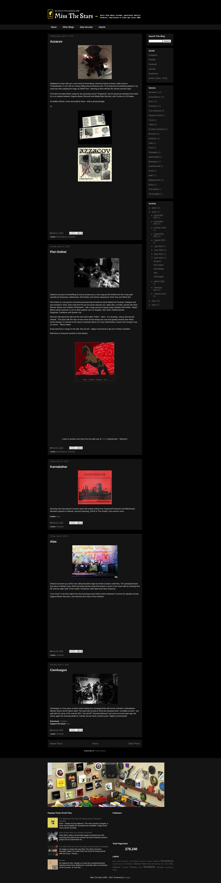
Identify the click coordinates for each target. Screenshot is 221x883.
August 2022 (159, 240)
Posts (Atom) (100, 751)
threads (152, 59)
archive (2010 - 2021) (158, 78)
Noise (151, 185)
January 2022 (160, 294)
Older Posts (134, 743)
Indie (151, 143)
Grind (151, 171)
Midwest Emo (155, 180)
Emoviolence (62, 237)
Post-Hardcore (155, 111)
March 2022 (159, 281)
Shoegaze (153, 152)
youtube (152, 69)
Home (95, 743)
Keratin (62, 860)
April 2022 (158, 258)
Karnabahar (58, 466)
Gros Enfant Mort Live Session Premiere (75, 833)
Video (151, 124)
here (58, 516)
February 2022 (157, 288)
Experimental (154, 166)
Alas (53, 541)
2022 (154, 212)
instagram (153, 55)
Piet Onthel (58, 252)
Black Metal (154, 157)
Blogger (127, 877)
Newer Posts (56, 743)
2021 (154, 301)
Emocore (153, 134)
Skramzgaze (154, 194)
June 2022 (159, 250)
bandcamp (153, 73)
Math (151, 175)
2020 (154, 305)
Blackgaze (153, 161)
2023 (154, 208)
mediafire (63, 721)
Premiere (153, 106)
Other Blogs (68, 27)
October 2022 (160, 228)
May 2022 (158, 254)
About (54, 27)
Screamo (71, 237)
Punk (151, 148)
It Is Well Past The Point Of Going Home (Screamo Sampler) (83, 847)
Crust (151, 120)
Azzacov (56, 41)
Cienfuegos (58, 670)
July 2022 (158, 246)
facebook (153, 64)
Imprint (102, 27)
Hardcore (153, 138)
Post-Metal (153, 189)
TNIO (104, 439)
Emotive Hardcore (156, 129)
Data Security (86, 27)
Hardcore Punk (155, 115)
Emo (151, 101)
